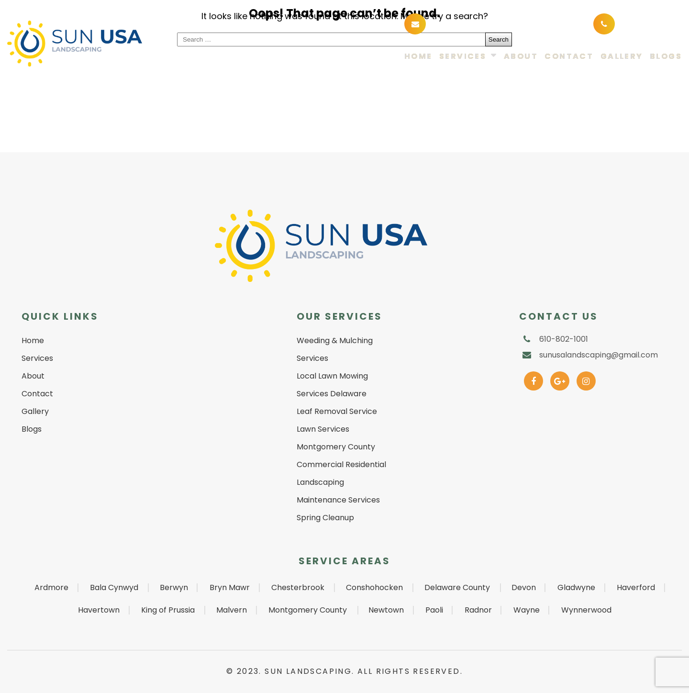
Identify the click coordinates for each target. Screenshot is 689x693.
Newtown (386, 609)
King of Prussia (168, 609)
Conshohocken (374, 587)
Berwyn (174, 587)
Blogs (666, 57)
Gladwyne (576, 587)
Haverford (636, 587)
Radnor (478, 609)
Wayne (526, 609)
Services (462, 57)
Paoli (434, 609)
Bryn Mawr (230, 587)
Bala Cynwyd (114, 587)
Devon (523, 587)
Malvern (231, 609)
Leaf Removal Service (337, 411)
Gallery (621, 57)
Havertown (99, 609)
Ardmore (51, 587)
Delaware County (457, 587)
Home (418, 57)
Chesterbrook (297, 587)
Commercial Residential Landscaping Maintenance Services (341, 482)
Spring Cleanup (325, 517)
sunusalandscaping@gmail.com (499, 23)
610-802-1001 (646, 23)
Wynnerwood (586, 609)
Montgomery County (307, 609)
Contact (569, 57)
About (521, 57)
